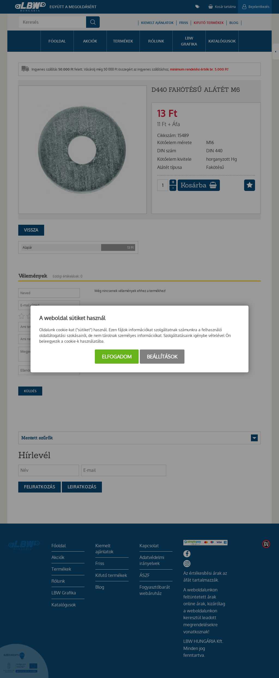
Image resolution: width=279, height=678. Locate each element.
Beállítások (162, 357)
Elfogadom (117, 357)
